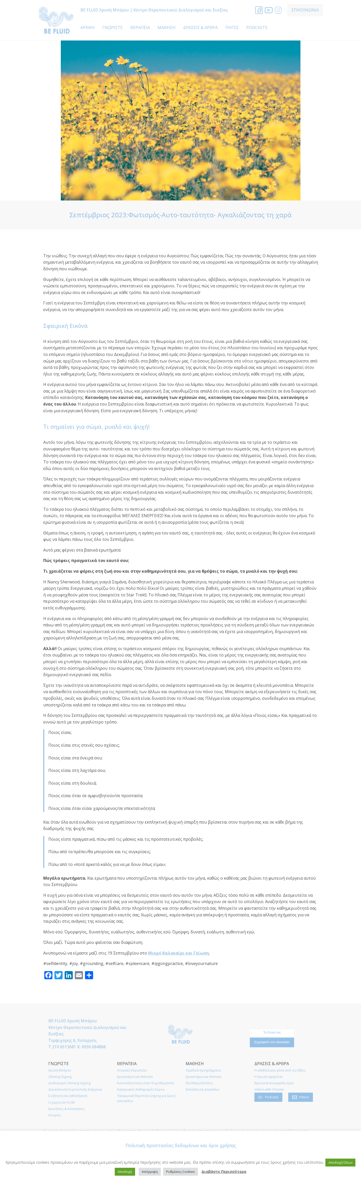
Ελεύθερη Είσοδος (199, 1083)
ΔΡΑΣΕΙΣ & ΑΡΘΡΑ (200, 27)
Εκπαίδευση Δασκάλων (203, 1089)
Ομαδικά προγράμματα (203, 1070)
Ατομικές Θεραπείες (132, 1070)
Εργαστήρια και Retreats (135, 1077)
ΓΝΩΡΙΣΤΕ (112, 27)
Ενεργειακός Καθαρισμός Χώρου (141, 1089)
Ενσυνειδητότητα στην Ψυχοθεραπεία (145, 1083)
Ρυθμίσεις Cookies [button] (180, 1171)
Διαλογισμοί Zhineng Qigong (69, 1083)
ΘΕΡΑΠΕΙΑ (140, 27)
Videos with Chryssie (269, 1089)
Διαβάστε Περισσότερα (223, 1171)
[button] (268, 1097)
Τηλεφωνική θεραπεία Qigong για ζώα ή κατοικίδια (146, 1098)
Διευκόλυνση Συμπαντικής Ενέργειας (75, 1089)
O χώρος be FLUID (61, 1102)
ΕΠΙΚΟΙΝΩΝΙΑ (305, 10)
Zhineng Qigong (59, 1077)
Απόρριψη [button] (150, 1171)
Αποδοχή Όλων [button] (340, 1162)
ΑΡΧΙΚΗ (87, 27)
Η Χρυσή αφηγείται (268, 1077)
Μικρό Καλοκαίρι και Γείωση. (179, 953)
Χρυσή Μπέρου (59, 1070)
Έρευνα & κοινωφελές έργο (274, 1083)
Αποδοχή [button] (125, 1171)
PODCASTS (256, 27)
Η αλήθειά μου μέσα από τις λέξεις (280, 1070)
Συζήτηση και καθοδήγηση (67, 1096)
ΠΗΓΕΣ (232, 27)
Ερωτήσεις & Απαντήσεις (66, 1109)
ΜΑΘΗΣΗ (166, 27)
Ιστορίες (54, 1115)
